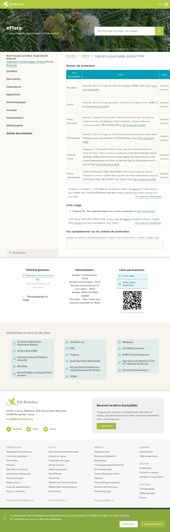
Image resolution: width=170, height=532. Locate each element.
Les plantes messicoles (18, 473)
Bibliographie (14, 125)
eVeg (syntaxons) (58, 469)
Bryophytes (100, 460)
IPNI (70, 348)
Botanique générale (104, 456)
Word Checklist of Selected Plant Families (32, 374)
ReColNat (20, 366)
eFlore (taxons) (56, 464)
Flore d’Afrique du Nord (106, 473)
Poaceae (11, 65)
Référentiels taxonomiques (63, 486)
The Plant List (75, 342)
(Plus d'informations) (146, 211)
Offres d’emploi (147, 493)
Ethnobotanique (16, 102)
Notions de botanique (106, 486)
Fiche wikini (127, 276)
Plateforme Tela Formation (63, 482)
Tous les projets (102, 500)
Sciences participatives (18, 486)
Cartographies (147, 488)
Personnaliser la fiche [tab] (35, 298)
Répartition (13, 94)
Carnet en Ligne (57, 456)
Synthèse (11, 71)
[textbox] (124, 31)
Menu (163, 4)
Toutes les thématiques (18, 500)
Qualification (146, 451)
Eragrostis (11, 61)
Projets (98, 447)
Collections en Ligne (59, 460)
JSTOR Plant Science (131, 348)
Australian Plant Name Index (83, 361)
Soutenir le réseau (149, 472)
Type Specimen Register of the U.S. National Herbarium (137, 362)
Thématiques (14, 447)
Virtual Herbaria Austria (133, 370)
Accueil (71, 56)
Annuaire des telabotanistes (64, 451)
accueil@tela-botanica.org (19, 419)
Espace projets (102, 451)
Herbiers (10, 464)
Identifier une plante (17, 469)
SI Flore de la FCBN (25, 351)
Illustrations (13, 86)
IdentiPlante (55, 473)
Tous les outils (56, 500)
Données (144, 447)
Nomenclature (14, 117)
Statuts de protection (19, 133)
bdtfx (86, 56)
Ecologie (11, 110)
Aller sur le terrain (15, 491)
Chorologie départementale (109, 464)
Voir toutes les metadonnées (148, 196)
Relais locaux (13, 482)
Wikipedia (126, 342)
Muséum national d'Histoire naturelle (30, 359)
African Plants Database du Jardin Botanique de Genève (83, 369)
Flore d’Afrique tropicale (107, 482)
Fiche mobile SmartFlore (127, 284)
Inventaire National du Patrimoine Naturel (27, 343)
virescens (23, 61)
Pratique (144, 484)
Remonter (17, 253)
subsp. (32, 61)
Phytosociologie (14, 478)
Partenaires (145, 467)
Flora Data (12, 460)
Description (13, 78)
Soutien (144, 463)
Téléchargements (148, 456)
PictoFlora (54, 478)
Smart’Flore (55, 491)
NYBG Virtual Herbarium (134, 354)
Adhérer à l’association (151, 476)
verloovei (41, 61)
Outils (53, 447)
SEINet (71, 376)
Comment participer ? (17, 456)
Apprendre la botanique (19, 451)
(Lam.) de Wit (121, 49)
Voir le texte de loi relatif (97, 106)
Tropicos (72, 354)
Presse (142, 497)
